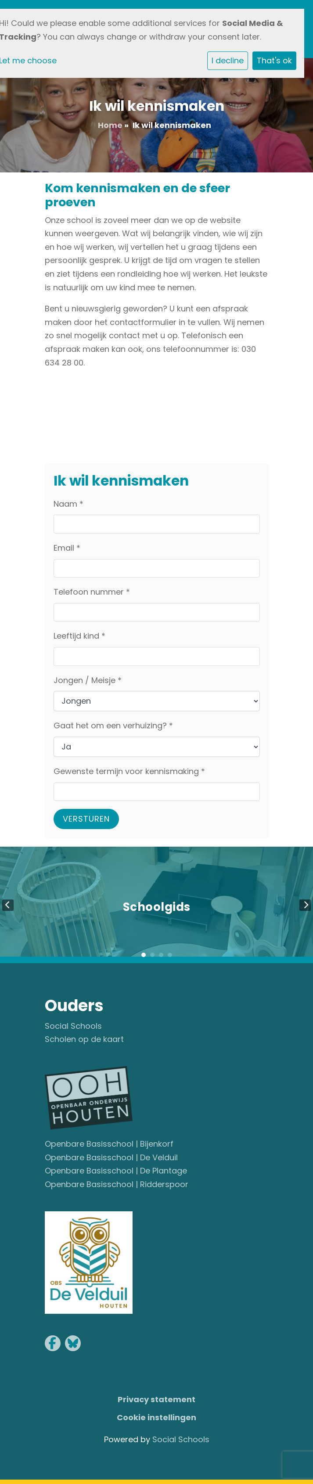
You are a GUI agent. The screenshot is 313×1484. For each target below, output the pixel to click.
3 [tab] (161, 955)
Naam (68, 503)
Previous (8, 905)
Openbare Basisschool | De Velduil (111, 1157)
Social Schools (73, 1025)
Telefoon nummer (92, 591)
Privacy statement (156, 1399)
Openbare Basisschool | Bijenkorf (109, 1143)
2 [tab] (152, 955)
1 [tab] (143, 955)
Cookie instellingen (156, 1417)
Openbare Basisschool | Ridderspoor (116, 1184)
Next (305, 905)
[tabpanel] (156, 905)
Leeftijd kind (79, 635)
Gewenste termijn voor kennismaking (129, 771)
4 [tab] (170, 955)
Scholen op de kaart (84, 1039)
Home (110, 125)
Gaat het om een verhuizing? (113, 725)
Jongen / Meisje (88, 680)
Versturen (86, 818)
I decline (228, 60)
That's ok (274, 60)
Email (67, 547)
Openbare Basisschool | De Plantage (116, 1170)
